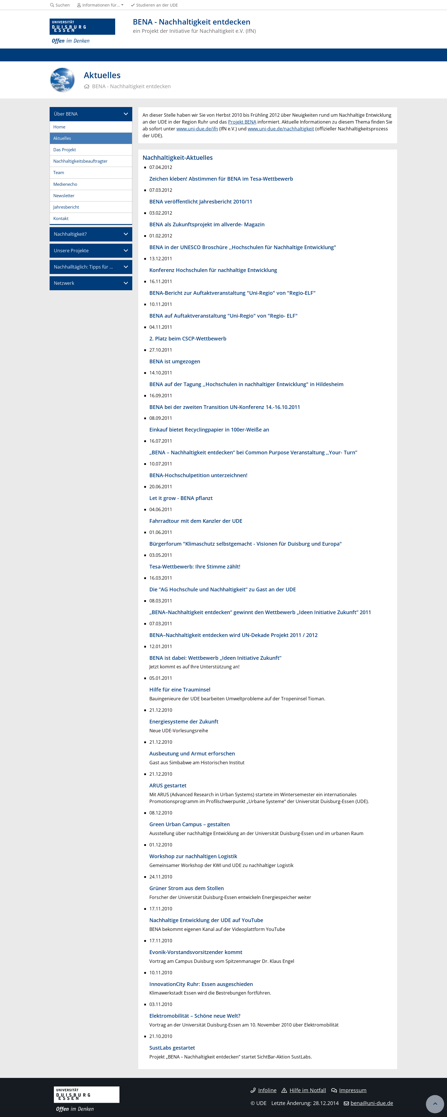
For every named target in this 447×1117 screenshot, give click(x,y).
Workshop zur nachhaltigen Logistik (193, 856)
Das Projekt (64, 149)
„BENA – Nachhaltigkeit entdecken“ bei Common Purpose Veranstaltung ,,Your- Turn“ (253, 452)
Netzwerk (64, 283)
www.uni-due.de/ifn (197, 129)
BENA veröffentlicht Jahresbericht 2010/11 (200, 201)
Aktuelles (62, 138)
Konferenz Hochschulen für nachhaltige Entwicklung (213, 269)
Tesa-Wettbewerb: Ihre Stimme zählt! (194, 566)
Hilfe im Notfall (303, 1090)
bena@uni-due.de (372, 1103)
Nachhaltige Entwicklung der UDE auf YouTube (206, 920)
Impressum (349, 1090)
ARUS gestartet (167, 785)
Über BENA (66, 114)
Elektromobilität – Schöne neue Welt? (194, 1015)
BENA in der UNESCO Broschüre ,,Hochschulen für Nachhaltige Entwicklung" (242, 247)
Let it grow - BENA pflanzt (181, 497)
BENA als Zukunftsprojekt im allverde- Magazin (207, 224)
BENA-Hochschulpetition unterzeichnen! (198, 475)
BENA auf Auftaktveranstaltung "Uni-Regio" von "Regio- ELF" (223, 315)
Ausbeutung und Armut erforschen (192, 753)
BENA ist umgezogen (174, 361)
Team (58, 172)
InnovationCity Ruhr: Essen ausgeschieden (201, 983)
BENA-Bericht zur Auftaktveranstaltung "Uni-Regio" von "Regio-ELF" (232, 292)
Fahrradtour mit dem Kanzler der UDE (195, 520)
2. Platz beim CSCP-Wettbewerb (187, 338)
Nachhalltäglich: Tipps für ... (83, 267)
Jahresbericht (66, 207)
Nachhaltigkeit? (70, 234)
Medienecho (65, 184)
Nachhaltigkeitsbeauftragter (80, 161)
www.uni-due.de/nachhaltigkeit (281, 129)
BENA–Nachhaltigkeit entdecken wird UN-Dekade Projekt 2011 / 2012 (233, 634)
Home (59, 127)
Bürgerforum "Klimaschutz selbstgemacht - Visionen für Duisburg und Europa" (245, 543)
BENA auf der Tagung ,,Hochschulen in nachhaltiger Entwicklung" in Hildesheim (246, 384)
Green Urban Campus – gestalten (189, 824)
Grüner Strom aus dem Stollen (186, 888)
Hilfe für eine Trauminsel (179, 689)
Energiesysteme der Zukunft (183, 721)
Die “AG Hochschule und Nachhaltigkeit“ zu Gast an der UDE (222, 589)
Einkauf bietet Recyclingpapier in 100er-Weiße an (209, 429)
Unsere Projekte (71, 250)
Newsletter (63, 195)
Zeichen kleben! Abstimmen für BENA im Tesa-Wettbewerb (221, 178)
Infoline (264, 1090)
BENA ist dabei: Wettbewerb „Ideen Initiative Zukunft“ (215, 657)
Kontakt (60, 218)
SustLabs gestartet (172, 1047)
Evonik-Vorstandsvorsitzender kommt (195, 951)
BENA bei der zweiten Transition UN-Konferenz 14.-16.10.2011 (224, 406)
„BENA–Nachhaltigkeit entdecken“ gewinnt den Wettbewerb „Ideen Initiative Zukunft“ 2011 (260, 612)
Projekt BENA (242, 122)
